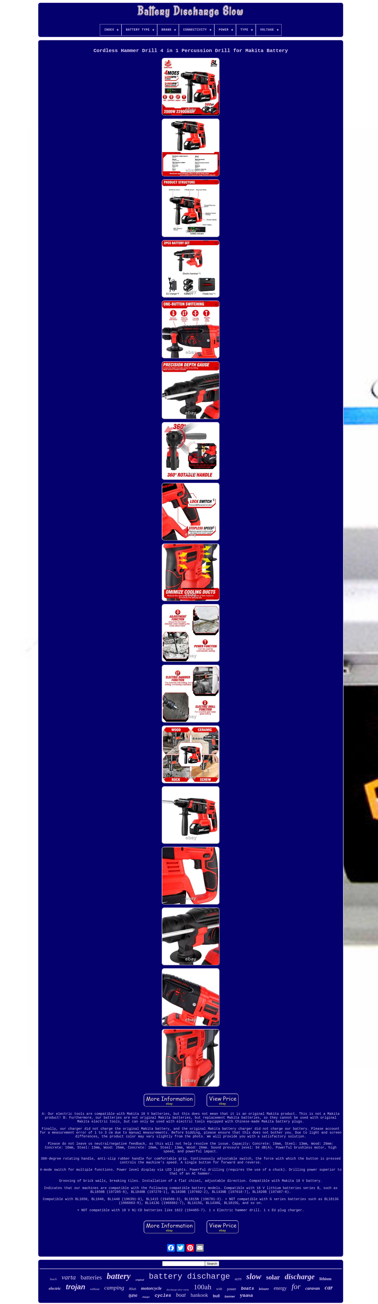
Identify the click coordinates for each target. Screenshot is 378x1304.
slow (253, 1276)
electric (55, 1288)
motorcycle (151, 1288)
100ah (202, 1287)
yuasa (246, 1295)
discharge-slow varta (178, 1289)
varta (68, 1277)
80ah (132, 1289)
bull (216, 1296)
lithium (325, 1279)
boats (247, 1288)
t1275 (238, 1279)
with (219, 1289)
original (139, 1279)
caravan (312, 1288)
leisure (264, 1289)
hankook (199, 1295)
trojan (75, 1287)
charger (146, 1297)
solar (273, 1277)
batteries (91, 1277)
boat (181, 1295)
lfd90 (132, 1295)
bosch (53, 1279)
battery (118, 1276)
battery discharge (189, 1276)
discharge (300, 1276)
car (329, 1287)
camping (114, 1287)
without (94, 1289)
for (295, 1286)
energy (280, 1288)
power (231, 1289)
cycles (163, 1295)
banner (230, 1296)
